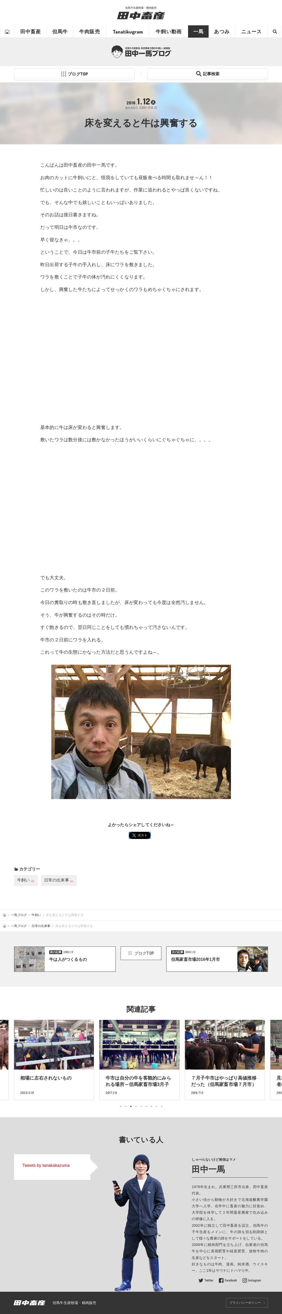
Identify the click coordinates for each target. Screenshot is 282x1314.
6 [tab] (146, 1106)
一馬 (198, 31)
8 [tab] (156, 1106)
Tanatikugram (128, 31)
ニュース (251, 31)
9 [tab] (161, 1106)
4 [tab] (136, 1106)
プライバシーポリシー (245, 1303)
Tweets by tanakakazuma (46, 1165)
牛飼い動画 (169, 31)
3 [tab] (130, 1106)
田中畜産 (30, 31)
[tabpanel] (141, 1060)
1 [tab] (120, 1106)
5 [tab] (141, 1106)
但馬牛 (60, 31)
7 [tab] (151, 1106)
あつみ (222, 31)
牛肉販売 (89, 31)
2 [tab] (125, 1106)
